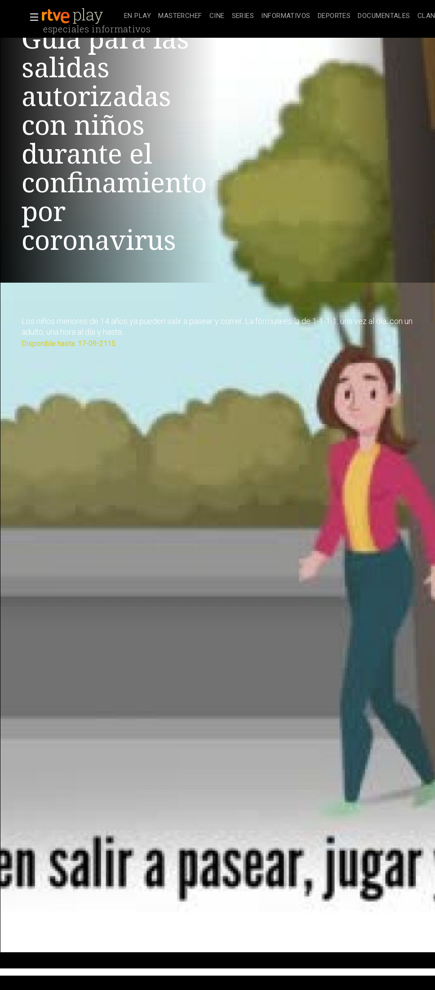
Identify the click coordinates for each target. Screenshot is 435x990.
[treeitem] (137, 16)
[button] (31, 17)
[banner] (80, 16)
